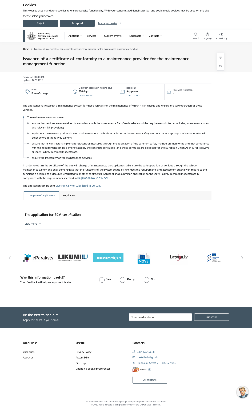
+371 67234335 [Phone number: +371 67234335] (146, 352)
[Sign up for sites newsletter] (211, 317)
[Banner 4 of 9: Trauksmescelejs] (108, 257)
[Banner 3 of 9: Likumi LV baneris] (73, 257)
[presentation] (29, 294)
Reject (40, 23)
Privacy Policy (83, 352)
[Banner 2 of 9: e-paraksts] (38, 257)
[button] (86, 95)
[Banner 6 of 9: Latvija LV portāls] (179, 257)
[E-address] (139, 369)
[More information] (149, 369)
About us (28, 357)
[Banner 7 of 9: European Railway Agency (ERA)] (214, 257)
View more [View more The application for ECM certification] (31, 223)
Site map (81, 363)
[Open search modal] (196, 36)
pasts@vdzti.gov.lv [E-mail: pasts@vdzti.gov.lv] (147, 357)
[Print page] (220, 57)
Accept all (77, 23)
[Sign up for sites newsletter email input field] (160, 317)
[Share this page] (220, 66)
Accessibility (82, 357)
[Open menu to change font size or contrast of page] (221, 36)
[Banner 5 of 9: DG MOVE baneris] (144, 257)
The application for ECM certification (53, 215)
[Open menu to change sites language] (207, 36)
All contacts (150, 379)
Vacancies (28, 352)
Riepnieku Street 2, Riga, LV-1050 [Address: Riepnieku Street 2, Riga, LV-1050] (156, 363)
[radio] (105, 279)
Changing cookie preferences (93, 368)
